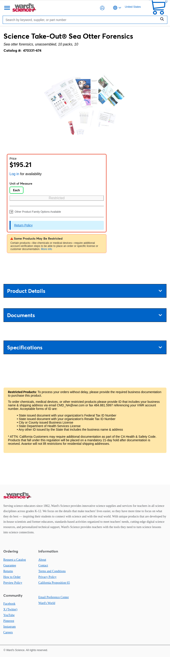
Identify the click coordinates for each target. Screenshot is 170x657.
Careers (8, 632)
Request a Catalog (14, 559)
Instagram (9, 626)
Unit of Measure (21, 184)
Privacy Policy (47, 577)
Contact (43, 565)
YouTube (9, 615)
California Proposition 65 (54, 582)
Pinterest (8, 621)
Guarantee (9, 565)
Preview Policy (12, 582)
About (42, 559)
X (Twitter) (10, 609)
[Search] (81, 20)
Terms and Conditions (52, 571)
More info (46, 249)
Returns (8, 571)
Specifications (84, 347)
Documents (84, 315)
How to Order (12, 577)
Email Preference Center (53, 597)
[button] (102, 8)
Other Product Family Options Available (35, 211)
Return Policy (23, 225)
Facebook (9, 603)
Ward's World (46, 603)
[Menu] (7, 8)
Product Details (84, 291)
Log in (14, 174)
